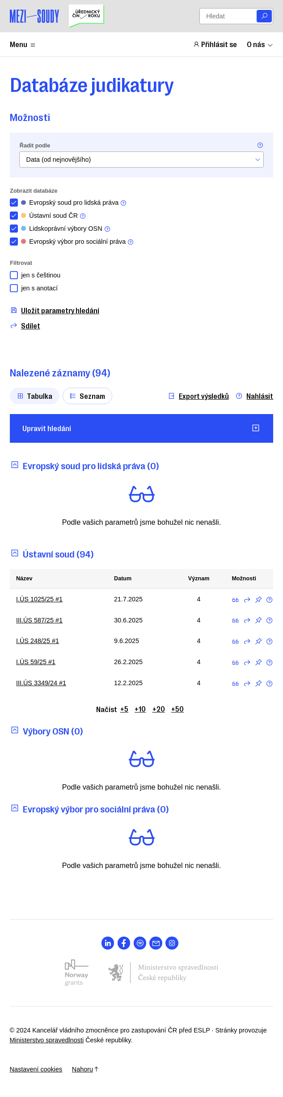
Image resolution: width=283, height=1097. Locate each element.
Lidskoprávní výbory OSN (66, 229)
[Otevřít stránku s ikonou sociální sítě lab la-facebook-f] (124, 943)
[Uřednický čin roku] (86, 16)
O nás (260, 43)
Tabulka (34, 395)
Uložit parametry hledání (54, 310)
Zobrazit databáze (33, 191)
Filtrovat (21, 263)
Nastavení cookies (36, 1069)
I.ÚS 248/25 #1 (37, 640)
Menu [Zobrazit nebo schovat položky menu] (23, 43)
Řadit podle (34, 146)
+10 (140, 708)
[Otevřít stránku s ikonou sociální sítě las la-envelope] (155, 943)
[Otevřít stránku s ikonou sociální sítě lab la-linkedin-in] (107, 943)
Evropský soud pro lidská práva (74, 203)
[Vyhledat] (264, 16)
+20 (158, 708)
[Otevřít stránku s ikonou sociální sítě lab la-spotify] (140, 943)
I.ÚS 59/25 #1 (35, 661)
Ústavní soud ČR (53, 216)
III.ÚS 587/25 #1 (39, 620)
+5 (124, 708)
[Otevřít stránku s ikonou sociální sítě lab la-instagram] (171, 943)
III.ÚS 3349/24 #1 (41, 683)
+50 (177, 708)
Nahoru (85, 1069)
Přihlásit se (215, 43)
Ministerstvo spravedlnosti (47, 1040)
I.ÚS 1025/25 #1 (39, 599)
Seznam (87, 395)
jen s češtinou (40, 275)
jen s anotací (39, 288)
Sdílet (25, 325)
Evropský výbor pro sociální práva (78, 242)
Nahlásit (254, 396)
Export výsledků (198, 396)
